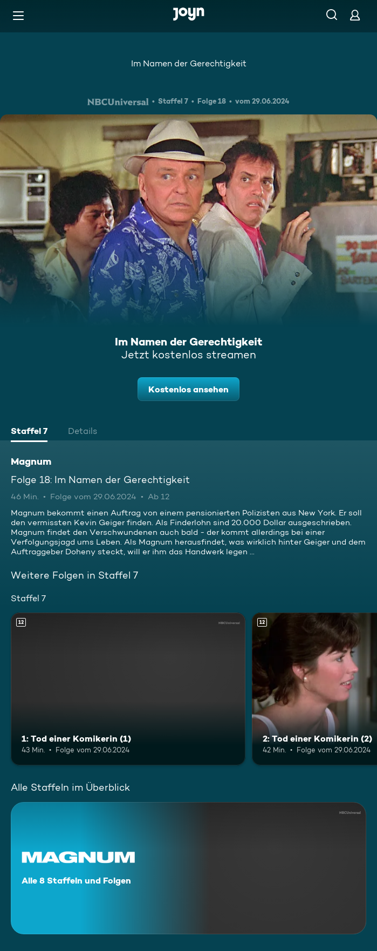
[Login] (354, 14)
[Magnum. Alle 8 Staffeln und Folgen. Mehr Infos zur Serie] (188, 868)
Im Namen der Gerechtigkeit (188, 63)
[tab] (29, 432)
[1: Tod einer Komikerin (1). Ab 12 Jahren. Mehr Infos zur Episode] (128, 689)
